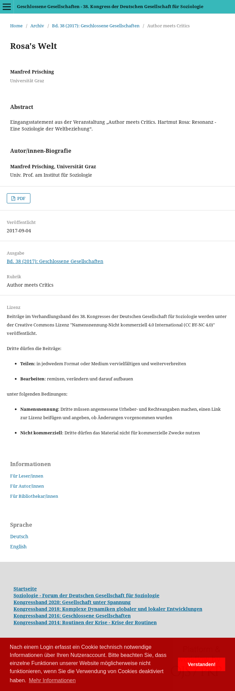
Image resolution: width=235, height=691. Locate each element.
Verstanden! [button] (201, 664)
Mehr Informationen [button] (52, 680)
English (18, 546)
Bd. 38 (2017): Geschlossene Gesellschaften (95, 26)
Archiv (37, 26)
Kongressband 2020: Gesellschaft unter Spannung (72, 602)
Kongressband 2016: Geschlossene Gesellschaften (72, 615)
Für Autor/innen (27, 486)
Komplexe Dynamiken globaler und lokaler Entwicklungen (132, 609)
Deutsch (19, 536)
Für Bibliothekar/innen (34, 496)
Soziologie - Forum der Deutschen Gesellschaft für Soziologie (86, 595)
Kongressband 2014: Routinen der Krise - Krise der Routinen (85, 622)
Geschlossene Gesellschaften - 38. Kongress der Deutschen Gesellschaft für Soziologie (110, 6)
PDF (21, 198)
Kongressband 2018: (38, 609)
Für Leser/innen (26, 476)
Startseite (25, 588)
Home (16, 26)
